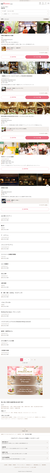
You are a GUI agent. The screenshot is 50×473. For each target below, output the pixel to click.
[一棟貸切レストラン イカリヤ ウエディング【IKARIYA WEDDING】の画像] (25, 68)
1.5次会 (15, 417)
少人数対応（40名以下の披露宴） (6, 417)
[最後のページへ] (34, 359)
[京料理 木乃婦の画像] (25, 180)
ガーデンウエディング (21, 417)
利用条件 (14, 464)
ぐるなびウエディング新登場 (22, 418)
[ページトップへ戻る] (25, 430)
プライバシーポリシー (21, 464)
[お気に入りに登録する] (47, 33)
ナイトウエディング (30, 417)
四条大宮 (11, 408)
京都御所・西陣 (17, 408)
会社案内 (5, 464)
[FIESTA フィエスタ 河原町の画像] (25, 148)
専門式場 (15, 412)
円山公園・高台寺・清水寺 (38, 406)
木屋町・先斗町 (27, 406)
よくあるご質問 (33, 467)
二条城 (11, 406)
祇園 (32, 406)
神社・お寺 (20, 412)
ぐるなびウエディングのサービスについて (21, 467)
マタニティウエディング (5, 418)
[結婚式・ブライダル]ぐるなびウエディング (8, 434)
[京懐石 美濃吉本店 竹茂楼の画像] (25, 27)
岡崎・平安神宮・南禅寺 (5, 408)
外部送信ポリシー (29, 464)
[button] (25, 442)
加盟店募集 (44, 464)
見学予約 (13, 57)
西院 (22, 406)
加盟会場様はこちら (37, 464)
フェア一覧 (37, 57)
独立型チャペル (38, 417)
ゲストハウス (34, 412)
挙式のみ (43, 417)
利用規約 (10, 464)
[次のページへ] (31, 359)
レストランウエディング (5, 412)
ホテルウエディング (26, 412)
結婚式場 (19, 434)
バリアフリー (13, 418)
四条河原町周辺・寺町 (5, 406)
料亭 (12, 412)
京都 (23, 434)
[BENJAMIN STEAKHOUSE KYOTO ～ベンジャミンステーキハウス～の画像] (25, 108)
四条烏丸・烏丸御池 (17, 406)
